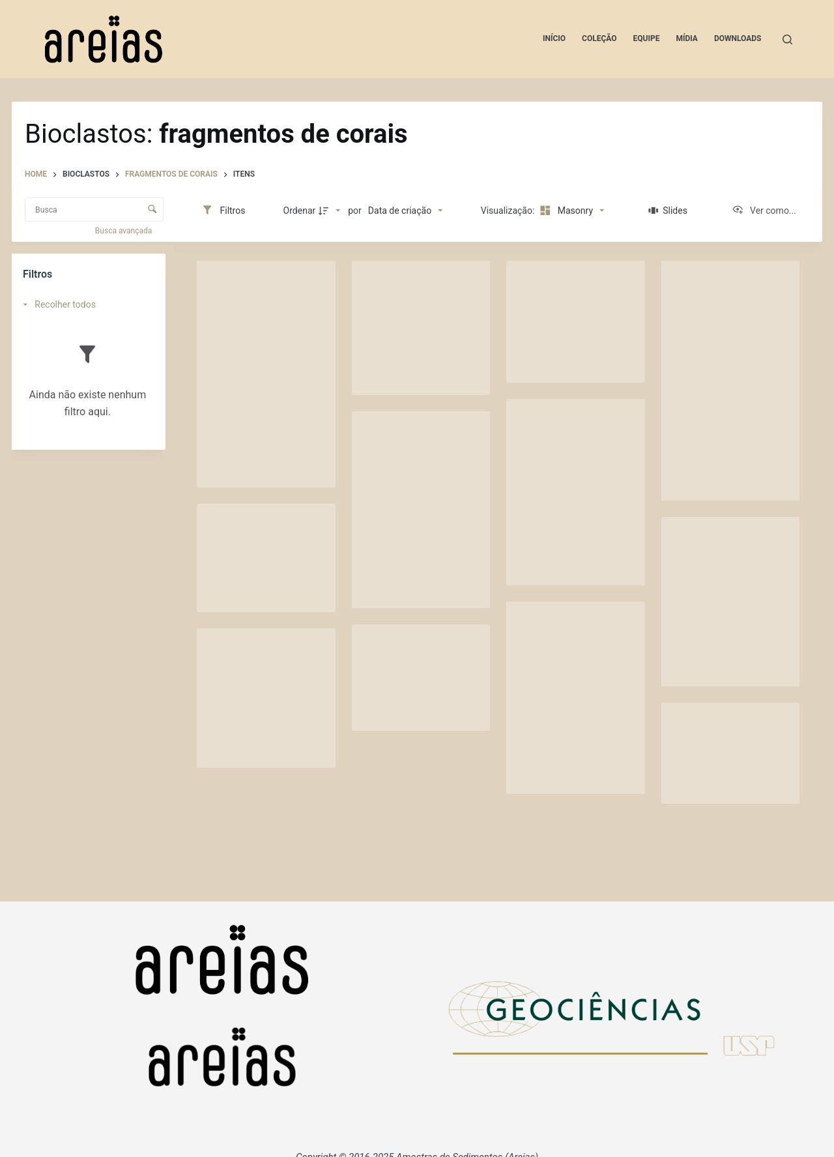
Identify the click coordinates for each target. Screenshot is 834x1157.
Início (554, 38)
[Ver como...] (764, 210)
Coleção (599, 38)
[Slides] (668, 210)
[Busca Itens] (94, 210)
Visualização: (509, 210)
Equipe (646, 38)
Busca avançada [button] (124, 230)
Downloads (738, 38)
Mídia (687, 38)
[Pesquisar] (787, 39)
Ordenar (299, 210)
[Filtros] (223, 210)
